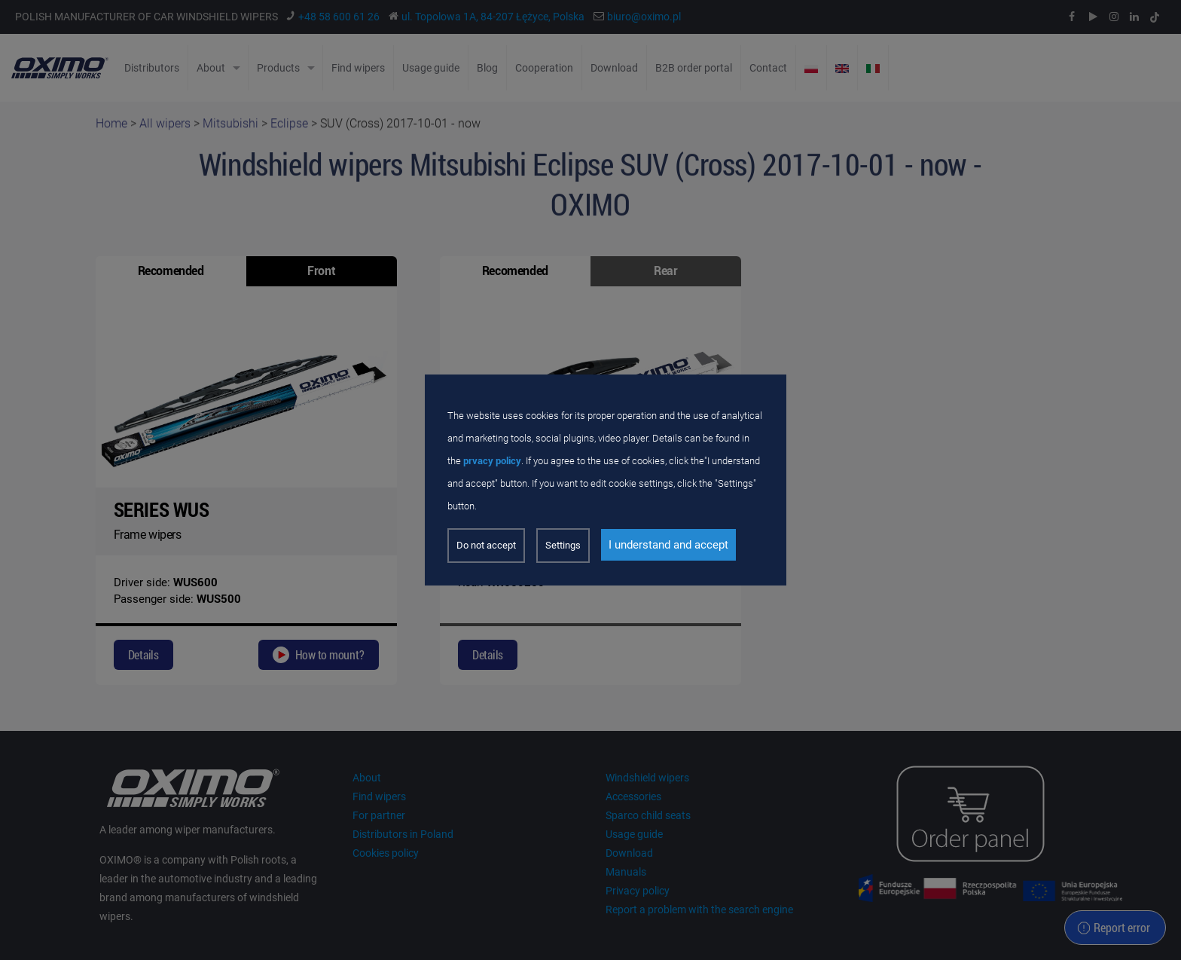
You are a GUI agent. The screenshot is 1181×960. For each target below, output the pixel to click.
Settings (563, 545)
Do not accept (486, 545)
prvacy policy (492, 460)
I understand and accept (668, 545)
